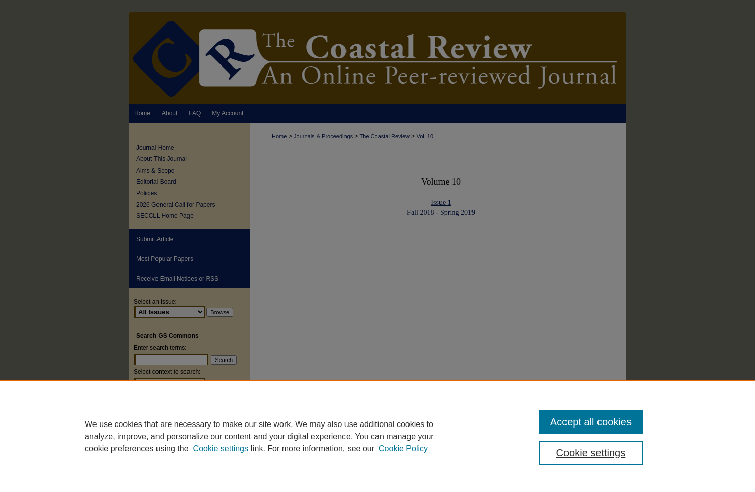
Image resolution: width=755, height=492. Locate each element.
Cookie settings (220, 448)
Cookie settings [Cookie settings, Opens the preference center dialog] (591, 452)
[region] (377, 436)
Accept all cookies (591, 422)
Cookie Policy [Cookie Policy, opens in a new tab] (403, 448)
